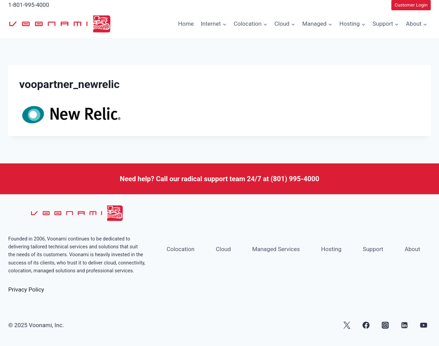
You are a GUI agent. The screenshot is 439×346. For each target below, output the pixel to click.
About (412, 249)
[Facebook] (366, 325)
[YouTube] (424, 325)
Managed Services (276, 249)
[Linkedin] (405, 325)
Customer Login (410, 5)
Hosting (331, 249)
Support (373, 249)
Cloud (223, 249)
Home (186, 23)
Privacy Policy (26, 289)
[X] (347, 325)
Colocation (181, 249)
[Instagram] (385, 325)
